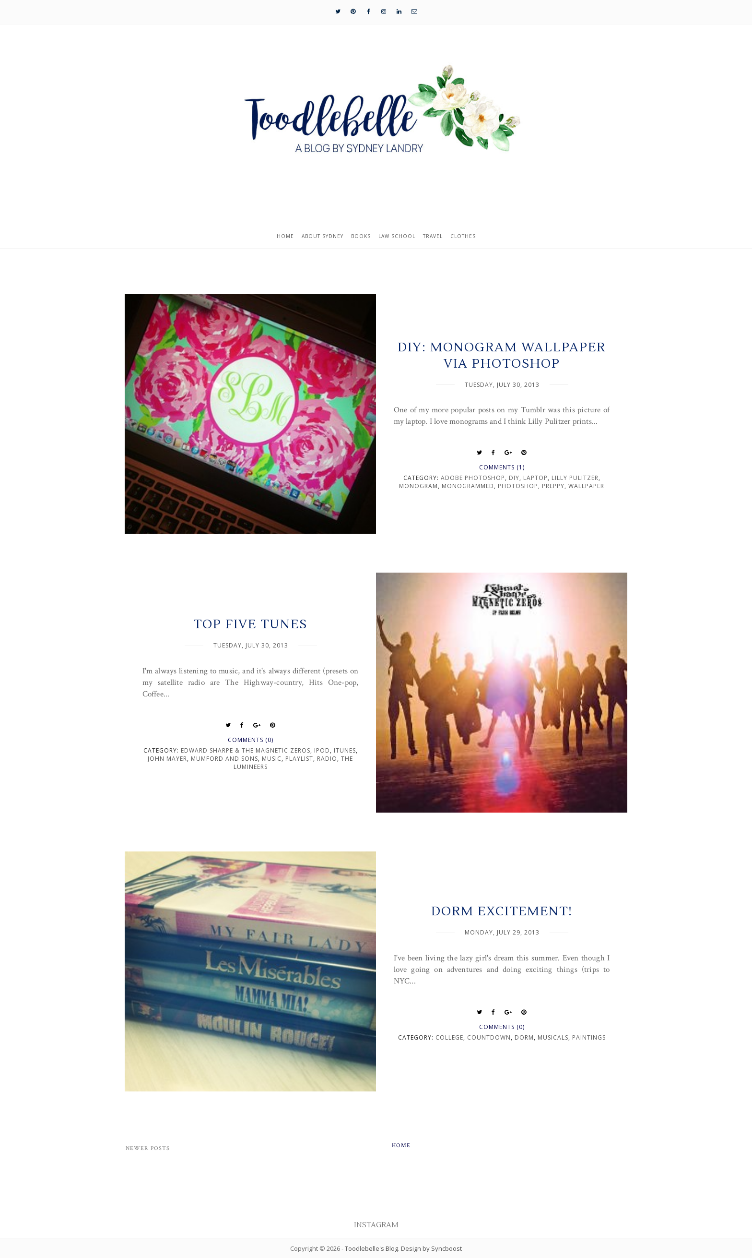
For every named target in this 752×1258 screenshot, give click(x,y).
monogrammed (468, 486)
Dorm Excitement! (502, 911)
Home (285, 236)
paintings (589, 1037)
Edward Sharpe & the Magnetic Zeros (245, 750)
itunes (345, 750)
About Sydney (322, 236)
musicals (553, 1037)
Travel (433, 236)
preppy (553, 486)
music (272, 759)
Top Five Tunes (250, 624)
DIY (514, 478)
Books (361, 236)
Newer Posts (148, 1148)
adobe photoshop (473, 478)
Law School (396, 236)
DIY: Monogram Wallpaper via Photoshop (502, 355)
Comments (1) (502, 467)
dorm (524, 1037)
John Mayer (167, 759)
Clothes (463, 236)
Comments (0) (250, 740)
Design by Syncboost (431, 1248)
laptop (535, 478)
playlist (299, 759)
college (449, 1037)
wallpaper (586, 486)
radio (327, 759)
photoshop (518, 486)
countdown (489, 1037)
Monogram (418, 486)
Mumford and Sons (224, 759)
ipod (322, 750)
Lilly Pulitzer (575, 478)
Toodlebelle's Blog (371, 1248)
